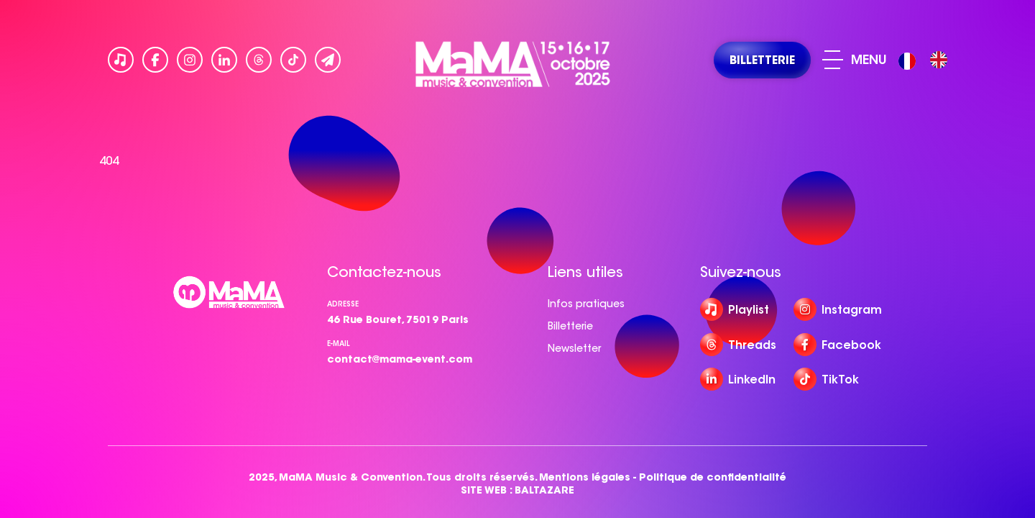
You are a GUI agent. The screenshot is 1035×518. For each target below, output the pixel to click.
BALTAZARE (544, 490)
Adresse (343, 304)
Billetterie (570, 325)
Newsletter (574, 348)
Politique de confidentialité (712, 477)
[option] (938, 59)
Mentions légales (584, 477)
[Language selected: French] (926, 60)
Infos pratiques (586, 303)
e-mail (338, 343)
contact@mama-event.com (399, 359)
